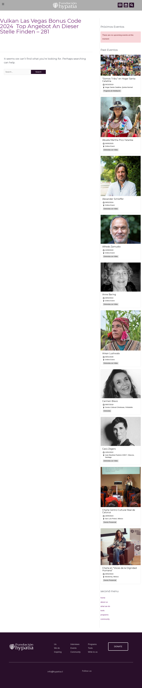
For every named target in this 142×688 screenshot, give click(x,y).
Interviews (74, 644)
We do (57, 648)
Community (75, 652)
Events (73, 648)
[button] (131, 5)
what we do (105, 606)
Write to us (93, 652)
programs (104, 615)
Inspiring (58, 652)
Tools (90, 648)
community (105, 619)
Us (55, 644)
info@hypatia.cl (55, 671)
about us (104, 602)
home (103, 598)
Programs (92, 644)
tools (103, 610)
